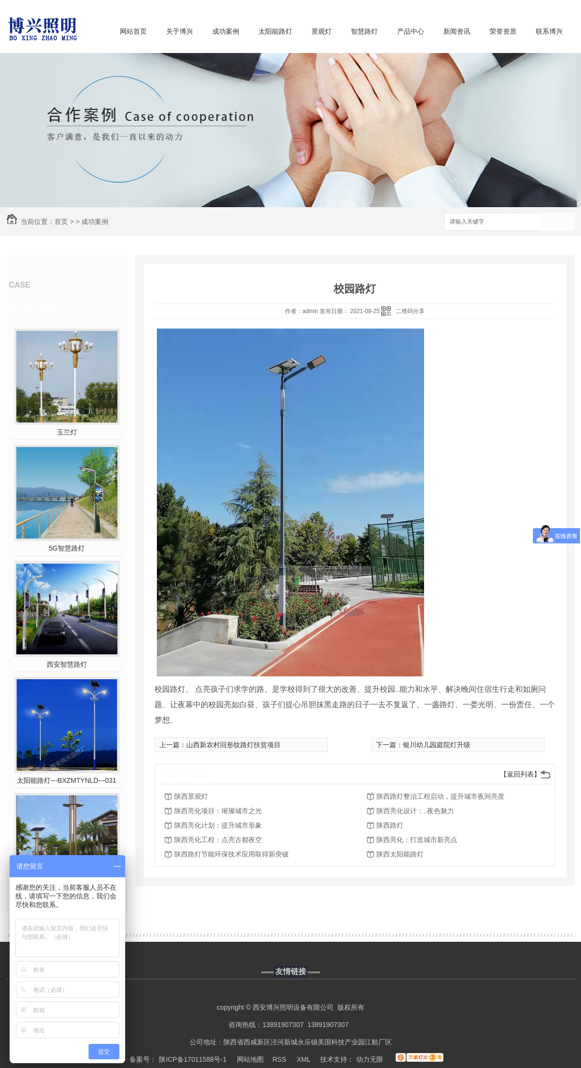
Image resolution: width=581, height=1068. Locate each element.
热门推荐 (38, 309)
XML (304, 1059)
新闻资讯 (456, 31)
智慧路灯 (364, 31)
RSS (280, 1059)
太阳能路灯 (275, 31)
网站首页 (133, 31)
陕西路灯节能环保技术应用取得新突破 (231, 854)
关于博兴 (179, 31)
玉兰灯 (67, 432)
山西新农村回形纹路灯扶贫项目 (233, 745)
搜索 (558, 222)
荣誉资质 (503, 31)
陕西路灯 (389, 825)
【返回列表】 (520, 774)
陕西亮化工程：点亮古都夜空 (218, 840)
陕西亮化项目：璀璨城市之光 (218, 811)
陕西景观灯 (191, 796)
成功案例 (225, 31)
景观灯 (321, 31)
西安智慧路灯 (67, 664)
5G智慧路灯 (67, 548)
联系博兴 (549, 31)
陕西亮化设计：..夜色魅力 (415, 811)
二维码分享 (410, 311)
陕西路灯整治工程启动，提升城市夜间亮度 (440, 796)
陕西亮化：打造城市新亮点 (416, 840)
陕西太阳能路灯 (400, 854)
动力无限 (369, 1059)
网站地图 (250, 1059)
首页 (61, 221)
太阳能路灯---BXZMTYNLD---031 (66, 780)
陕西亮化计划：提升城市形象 (218, 825)
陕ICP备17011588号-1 (192, 1059)
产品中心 (410, 31)
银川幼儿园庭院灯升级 (436, 745)
